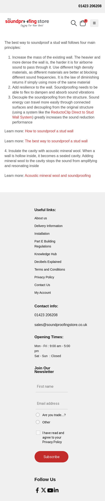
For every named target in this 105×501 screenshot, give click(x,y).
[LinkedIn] (56, 490)
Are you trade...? (54, 415)
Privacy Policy (44, 277)
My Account (43, 292)
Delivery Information (49, 226)
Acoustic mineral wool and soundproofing (58, 176)
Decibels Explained (48, 262)
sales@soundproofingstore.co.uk (61, 325)
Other (46, 422)
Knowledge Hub (46, 254)
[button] (73, 23)
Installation (42, 233)
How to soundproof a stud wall (49, 131)
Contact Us (42, 285)
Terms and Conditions (50, 269)
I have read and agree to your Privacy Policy (53, 437)
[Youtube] (50, 490)
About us (41, 218)
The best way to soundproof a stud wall (56, 141)
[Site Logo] (27, 22)
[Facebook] (37, 490)
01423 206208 (89, 6)
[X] (43, 490)
